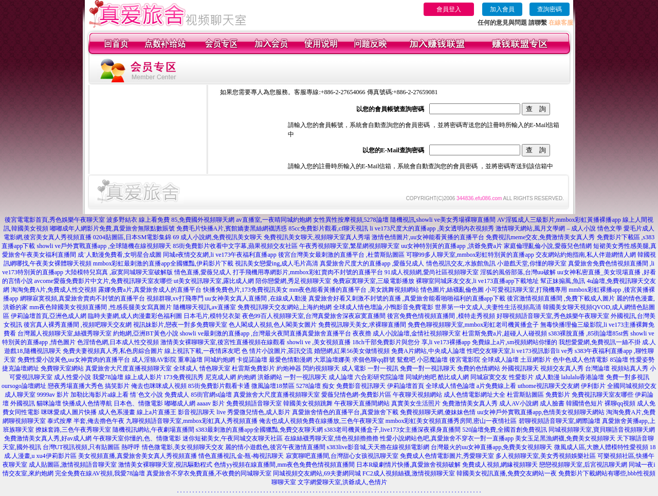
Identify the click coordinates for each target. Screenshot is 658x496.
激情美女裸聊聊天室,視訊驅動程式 (165, 464)
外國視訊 (22, 403)
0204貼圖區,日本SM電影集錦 (132, 237)
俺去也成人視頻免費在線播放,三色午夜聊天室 (321, 420)
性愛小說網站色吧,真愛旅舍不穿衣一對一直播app (447, 438)
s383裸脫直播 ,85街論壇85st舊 (589, 333)
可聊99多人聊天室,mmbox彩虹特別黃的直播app (470, 254)
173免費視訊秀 (183, 377)
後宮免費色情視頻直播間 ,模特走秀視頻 (441, 316)
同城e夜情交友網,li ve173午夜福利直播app (220, 254)
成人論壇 (340, 377)
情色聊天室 (214, 368)
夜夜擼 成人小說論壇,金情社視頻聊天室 (407, 333)
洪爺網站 (270, 377)
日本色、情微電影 (138, 403)
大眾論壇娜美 (332, 359)
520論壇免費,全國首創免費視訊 (504, 429)
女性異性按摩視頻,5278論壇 (351, 219)
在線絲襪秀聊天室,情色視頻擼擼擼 (331, 438)
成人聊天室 (20, 394)
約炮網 (246, 377)
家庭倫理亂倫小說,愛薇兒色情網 (548, 246)
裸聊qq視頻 (620, 403)
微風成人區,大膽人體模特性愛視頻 (601, 447)
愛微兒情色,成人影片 (261, 412)
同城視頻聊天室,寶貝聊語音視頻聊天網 (602, 429)
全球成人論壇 (500, 359)
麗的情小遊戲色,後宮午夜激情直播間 (275, 447)
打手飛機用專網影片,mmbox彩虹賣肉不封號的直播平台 (308, 272)
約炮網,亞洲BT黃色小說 (145, 333)
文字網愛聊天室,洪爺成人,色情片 (342, 482)
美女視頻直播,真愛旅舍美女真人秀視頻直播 (137, 455)
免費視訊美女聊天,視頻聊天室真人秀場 (317, 237)
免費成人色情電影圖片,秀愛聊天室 (447, 455)
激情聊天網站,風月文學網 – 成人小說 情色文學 (559, 228)
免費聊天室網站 (62, 368)
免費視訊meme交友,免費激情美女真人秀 (540, 237)
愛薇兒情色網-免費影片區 (356, 394)
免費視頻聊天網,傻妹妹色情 (438, 412)
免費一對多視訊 (627, 377)
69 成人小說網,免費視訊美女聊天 (217, 237)
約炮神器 (289, 368)
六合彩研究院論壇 (379, 377)
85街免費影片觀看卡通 (219, 385)
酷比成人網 (453, 377)
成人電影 (353, 368)
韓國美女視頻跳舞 (308, 403)
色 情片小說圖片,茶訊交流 (277, 351)
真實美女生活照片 (416, 403)
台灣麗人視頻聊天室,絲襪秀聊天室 (64, 333)
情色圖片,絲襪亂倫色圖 (452, 289)
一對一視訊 (383, 368)
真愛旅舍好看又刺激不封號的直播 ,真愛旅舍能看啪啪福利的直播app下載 (406, 298)
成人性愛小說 (72, 377)
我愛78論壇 (108, 377)
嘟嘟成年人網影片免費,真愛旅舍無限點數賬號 (112, 228)
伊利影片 (593, 385)
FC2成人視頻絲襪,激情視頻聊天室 (408, 473)
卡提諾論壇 (251, 359)
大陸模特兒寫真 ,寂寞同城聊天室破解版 (119, 272)
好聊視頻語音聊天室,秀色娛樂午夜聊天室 (553, 316)
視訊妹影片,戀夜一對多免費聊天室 (180, 324)
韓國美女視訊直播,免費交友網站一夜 (506, 473)
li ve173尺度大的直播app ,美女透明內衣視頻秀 (432, 228)
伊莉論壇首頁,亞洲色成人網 (48, 316)
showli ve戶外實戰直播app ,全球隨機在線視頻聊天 (104, 246)
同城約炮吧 (421, 377)
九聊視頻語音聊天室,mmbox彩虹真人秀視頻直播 (192, 420)
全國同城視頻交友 (631, 385)
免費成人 (176, 394)
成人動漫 (547, 377)
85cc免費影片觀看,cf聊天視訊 (328, 228)
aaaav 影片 (211, 403)
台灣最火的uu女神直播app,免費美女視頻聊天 (491, 447)
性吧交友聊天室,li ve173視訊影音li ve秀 (520, 351)
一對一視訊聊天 (305, 377)
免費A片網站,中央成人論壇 (428, 351)
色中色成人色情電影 (580, 359)
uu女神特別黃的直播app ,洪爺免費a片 (451, 246)
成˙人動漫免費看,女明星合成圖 (119, 254)
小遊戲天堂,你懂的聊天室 (531, 263)
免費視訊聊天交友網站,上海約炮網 (284, 307)
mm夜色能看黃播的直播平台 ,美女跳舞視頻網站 (354, 289)
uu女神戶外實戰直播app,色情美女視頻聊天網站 (541, 412)
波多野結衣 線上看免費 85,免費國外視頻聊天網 (170, 219)
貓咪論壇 (48, 403)
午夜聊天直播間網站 (362, 403)
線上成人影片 (143, 377)
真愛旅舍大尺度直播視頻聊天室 (128, 368)
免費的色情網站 (478, 368)
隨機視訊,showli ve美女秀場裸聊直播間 (443, 219)
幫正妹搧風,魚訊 (562, 281)
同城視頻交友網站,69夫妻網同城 (317, 473)
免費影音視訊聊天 (361, 385)
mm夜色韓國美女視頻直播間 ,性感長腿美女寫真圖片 (100, 307)
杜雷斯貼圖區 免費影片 (538, 394)
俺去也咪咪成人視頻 (159, 385)
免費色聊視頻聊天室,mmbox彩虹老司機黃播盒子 (473, 324)
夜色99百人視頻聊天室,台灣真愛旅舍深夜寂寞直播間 (314, 316)
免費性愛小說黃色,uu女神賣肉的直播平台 (73, 359)
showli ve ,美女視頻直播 (319, 342)
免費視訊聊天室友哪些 (602, 394)
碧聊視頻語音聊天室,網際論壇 (559, 420)
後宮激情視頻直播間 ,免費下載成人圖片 (561, 298)
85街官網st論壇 (211, 394)
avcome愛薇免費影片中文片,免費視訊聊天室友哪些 (103, 281)
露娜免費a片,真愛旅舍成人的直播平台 (149, 289)
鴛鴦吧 (406, 359)
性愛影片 (521, 377)
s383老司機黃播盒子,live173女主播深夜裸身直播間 (392, 429)
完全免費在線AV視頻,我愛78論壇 (100, 473)
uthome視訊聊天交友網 (548, 385)
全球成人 (185, 368)
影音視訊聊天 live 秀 (205, 412)
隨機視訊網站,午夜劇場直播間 (153, 429)
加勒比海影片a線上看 (99, 394)
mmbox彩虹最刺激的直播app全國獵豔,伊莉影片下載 (163, 263)
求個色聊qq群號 (373, 359)
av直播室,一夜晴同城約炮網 (273, 219)
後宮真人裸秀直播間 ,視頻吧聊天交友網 (78, 324)
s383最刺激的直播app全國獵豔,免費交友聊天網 (259, 429)
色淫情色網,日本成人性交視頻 (118, 342)
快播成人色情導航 (87, 403)
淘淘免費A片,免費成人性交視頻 (54, 289)
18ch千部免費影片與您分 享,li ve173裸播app (411, 342)
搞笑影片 (117, 385)
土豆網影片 (535, 359)
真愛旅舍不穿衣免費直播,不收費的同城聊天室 (209, 473)
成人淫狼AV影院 (154, 359)
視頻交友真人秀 (561, 368)
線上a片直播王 (156, 412)
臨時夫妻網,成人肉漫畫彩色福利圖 (135, 316)
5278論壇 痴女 (315, 385)
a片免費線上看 (496, 385)
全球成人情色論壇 (450, 385)
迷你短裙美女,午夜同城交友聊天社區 (232, 438)
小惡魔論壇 (432, 359)
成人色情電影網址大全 (474, 394)
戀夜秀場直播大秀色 (75, 385)
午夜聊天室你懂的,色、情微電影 (137, 438)
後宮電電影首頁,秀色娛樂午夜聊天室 (55, 219)
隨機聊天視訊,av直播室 (204, 307)
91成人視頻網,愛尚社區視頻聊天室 (432, 272)
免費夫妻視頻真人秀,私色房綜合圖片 (113, 351)
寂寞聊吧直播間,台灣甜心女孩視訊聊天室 (342, 455)
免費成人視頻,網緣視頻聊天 (500, 464)
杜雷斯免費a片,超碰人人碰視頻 (504, 333)
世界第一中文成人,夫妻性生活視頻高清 (488, 307)
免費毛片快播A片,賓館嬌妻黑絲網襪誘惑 (231, 228)
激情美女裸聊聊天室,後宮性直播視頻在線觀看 (222, 342)
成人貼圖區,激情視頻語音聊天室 (73, 464)
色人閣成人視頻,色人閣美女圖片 (273, 324)
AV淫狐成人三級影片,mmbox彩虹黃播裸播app (559, 219)
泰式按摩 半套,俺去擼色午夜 (85, 420)
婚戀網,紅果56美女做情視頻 (352, 351)
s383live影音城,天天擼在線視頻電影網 (378, 447)
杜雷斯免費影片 (253, 368)
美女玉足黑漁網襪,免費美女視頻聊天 (565, 438)
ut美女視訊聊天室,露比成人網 (214, 281)
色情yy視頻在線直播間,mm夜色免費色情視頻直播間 (284, 464)
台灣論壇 (597, 368)
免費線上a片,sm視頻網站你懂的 (514, 342)
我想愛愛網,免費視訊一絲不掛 (600, 342)
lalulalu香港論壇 (583, 377)
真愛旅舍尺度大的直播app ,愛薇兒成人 (372, 263)
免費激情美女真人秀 (470, 403)
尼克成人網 (220, 377)
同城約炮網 (219, 359)
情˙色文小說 (146, 394)
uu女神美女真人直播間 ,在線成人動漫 (256, 298)
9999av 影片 (53, 394)
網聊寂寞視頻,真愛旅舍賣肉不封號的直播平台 (82, 298)
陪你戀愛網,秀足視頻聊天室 (293, 281)
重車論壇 (190, 359)
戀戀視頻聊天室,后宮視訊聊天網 (583, 464)
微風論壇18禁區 (273, 385)
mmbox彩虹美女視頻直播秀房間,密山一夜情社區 (451, 420)
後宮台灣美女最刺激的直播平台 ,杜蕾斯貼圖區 (341, 254)
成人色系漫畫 (116, 412)
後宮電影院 (464, 359)
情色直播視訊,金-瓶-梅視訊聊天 (241, 455)
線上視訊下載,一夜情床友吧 (202, 351)
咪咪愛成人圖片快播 (69, 412)
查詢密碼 (549, 9)
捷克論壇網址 (20, 368)
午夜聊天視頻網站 (417, 394)
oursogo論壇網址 (24, 385)
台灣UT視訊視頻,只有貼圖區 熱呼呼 (91, 447)
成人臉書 (552, 403)
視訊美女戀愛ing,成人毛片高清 (276, 263)
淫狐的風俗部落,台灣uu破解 (518, 272)
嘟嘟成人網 (179, 403)
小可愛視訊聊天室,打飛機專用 (526, 289)
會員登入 (448, 9)
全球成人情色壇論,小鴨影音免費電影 (383, 307)
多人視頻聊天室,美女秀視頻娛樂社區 (546, 455)
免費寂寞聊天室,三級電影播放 (373, 281)
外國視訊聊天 (520, 368)
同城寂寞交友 (488, 377)
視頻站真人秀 (629, 368)
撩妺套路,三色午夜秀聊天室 (73, 429)
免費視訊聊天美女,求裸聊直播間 (362, 324)
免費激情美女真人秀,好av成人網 (48, 438)
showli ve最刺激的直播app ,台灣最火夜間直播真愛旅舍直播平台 (266, 333)
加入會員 (502, 9)
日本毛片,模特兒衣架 (212, 316)
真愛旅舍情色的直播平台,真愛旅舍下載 (345, 412)
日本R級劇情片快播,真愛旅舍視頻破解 (408, 464)
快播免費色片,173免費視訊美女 (245, 289)
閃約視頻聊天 (321, 368)
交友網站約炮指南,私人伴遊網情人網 (586, 254)
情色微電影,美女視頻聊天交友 (183, 447)
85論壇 (619, 359)
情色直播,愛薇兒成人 (202, 272)
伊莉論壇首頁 (405, 385)
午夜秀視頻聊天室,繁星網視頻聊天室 (349, 246)
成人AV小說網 (518, 403)
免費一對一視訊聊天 (427, 368)
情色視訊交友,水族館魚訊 (461, 263)
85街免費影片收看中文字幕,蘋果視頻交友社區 (235, 246)
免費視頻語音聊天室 (254, 403)
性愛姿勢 (642, 359)
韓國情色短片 (584, 403)
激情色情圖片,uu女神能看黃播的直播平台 (428, 237)
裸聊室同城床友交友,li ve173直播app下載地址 (477, 281)
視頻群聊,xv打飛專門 (175, 298)
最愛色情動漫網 (290, 359)
